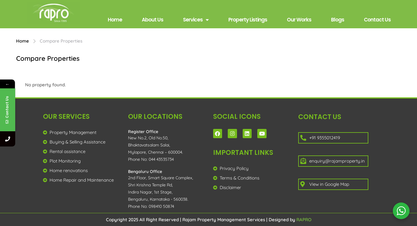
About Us (152, 19)
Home (115, 19)
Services (196, 19)
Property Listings (247, 19)
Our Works (299, 19)
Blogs (337, 19)
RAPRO (303, 219)
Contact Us (377, 19)
